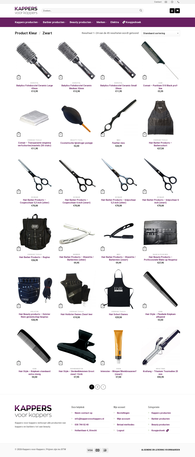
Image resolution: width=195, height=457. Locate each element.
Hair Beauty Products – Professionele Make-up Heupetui (160, 258)
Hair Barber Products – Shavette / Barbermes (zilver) (76, 258)
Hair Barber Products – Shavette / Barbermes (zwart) (118, 258)
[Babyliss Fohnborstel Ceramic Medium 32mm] (76, 60)
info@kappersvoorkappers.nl (89, 419)
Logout (120, 430)
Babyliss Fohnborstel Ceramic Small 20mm (118, 87)
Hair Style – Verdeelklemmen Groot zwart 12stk (76, 372)
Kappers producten (27, 22)
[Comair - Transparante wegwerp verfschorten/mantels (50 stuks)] (34, 117)
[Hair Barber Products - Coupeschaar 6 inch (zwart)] (76, 175)
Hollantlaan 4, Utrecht (86, 430)
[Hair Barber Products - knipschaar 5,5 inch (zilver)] (118, 175)
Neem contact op (83, 413)
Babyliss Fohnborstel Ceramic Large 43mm (34, 87)
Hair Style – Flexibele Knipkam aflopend (160, 315)
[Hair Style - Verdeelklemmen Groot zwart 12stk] (76, 346)
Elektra (114, 22)
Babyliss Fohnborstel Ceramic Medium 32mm (76, 87)
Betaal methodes (125, 424)
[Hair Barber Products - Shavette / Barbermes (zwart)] (118, 232)
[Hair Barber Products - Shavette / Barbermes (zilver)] (76, 232)
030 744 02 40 (82, 424)
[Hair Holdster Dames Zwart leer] (76, 289)
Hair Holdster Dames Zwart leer (76, 314)
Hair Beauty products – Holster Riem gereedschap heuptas (34, 315)
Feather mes (118, 143)
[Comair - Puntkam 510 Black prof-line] (160, 60)
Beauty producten (81, 22)
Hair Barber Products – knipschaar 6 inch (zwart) (160, 201)
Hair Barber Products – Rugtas (34, 257)
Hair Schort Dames (118, 314)
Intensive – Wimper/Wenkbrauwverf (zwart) (118, 372)
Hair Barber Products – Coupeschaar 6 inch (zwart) (76, 201)
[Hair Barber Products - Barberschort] (160, 117)
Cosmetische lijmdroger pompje (76, 143)
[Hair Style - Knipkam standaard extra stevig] (34, 346)
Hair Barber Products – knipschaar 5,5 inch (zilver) (118, 201)
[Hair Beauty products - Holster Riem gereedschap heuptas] (34, 289)
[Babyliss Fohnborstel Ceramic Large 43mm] (34, 60)
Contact (158, 2)
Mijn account (123, 419)
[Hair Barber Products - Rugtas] (34, 232)
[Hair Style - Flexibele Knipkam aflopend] (160, 289)
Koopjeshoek (131, 22)
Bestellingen (123, 413)
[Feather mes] (118, 117)
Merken (102, 22)
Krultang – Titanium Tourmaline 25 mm (160, 372)
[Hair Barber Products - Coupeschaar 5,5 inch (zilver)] (34, 175)
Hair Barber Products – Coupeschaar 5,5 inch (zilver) (34, 201)
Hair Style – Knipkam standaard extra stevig (34, 372)
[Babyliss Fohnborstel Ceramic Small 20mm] (118, 60)
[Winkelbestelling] (161, 33)
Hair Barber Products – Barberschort (160, 144)
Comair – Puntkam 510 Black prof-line (160, 87)
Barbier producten (54, 22)
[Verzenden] (140, 10)
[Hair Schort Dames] (118, 289)
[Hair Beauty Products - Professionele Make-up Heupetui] (160, 232)
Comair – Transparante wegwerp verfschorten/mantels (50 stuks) (34, 144)
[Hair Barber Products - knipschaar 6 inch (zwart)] (160, 175)
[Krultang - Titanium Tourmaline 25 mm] (160, 346)
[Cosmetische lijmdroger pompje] (76, 117)
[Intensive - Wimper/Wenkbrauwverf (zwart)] (118, 346)
